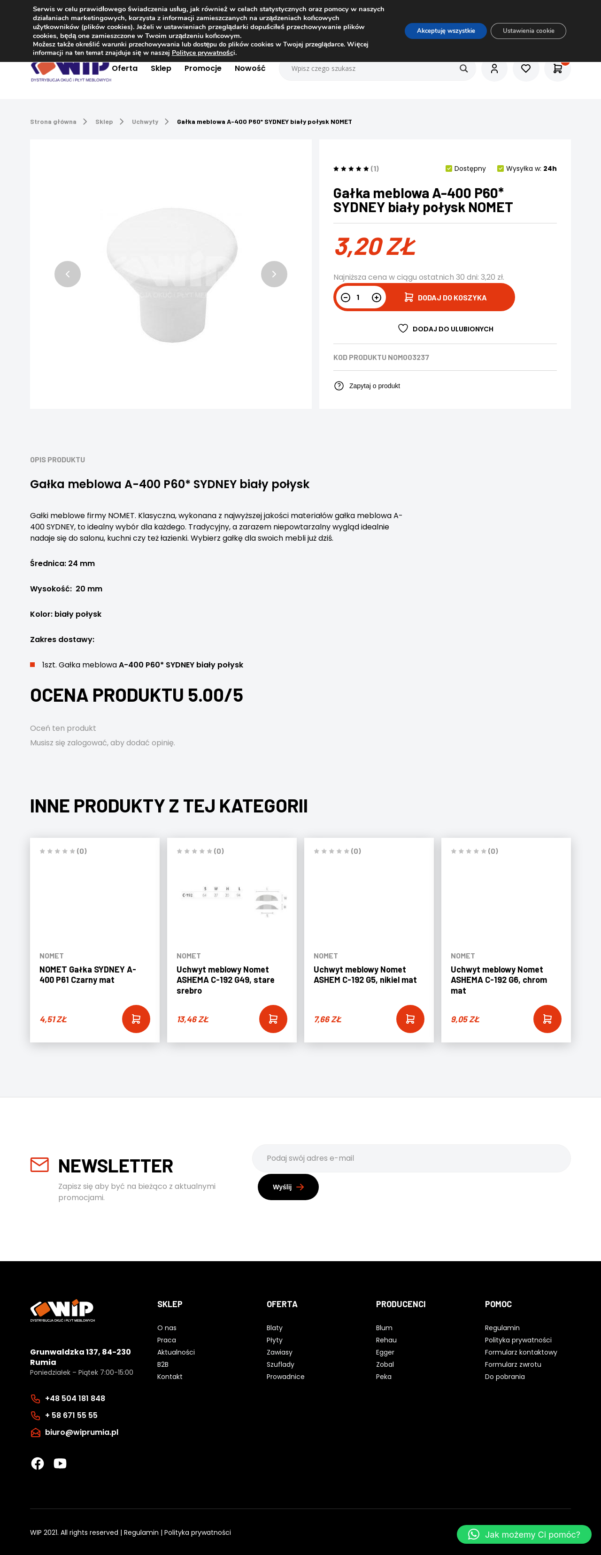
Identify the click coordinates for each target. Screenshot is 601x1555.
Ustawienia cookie (524, 30)
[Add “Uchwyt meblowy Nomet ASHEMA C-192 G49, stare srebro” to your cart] (273, 1019)
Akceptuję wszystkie (433, 30)
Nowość (243, 68)
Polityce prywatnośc (226, 52)
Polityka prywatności (197, 1531)
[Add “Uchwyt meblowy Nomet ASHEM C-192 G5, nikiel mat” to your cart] (410, 1019)
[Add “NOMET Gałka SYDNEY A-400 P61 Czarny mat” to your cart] (136, 1019)
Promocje (196, 68)
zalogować (87, 742)
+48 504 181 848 (75, 1397)
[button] (68, 274)
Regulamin (141, 1531)
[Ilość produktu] (361, 297)
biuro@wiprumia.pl (81, 1431)
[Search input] (371, 68)
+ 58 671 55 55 (71, 1414)
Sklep (154, 68)
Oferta (118, 68)
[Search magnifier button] (457, 68)
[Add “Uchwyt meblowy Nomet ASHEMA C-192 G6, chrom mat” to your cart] (547, 1019)
